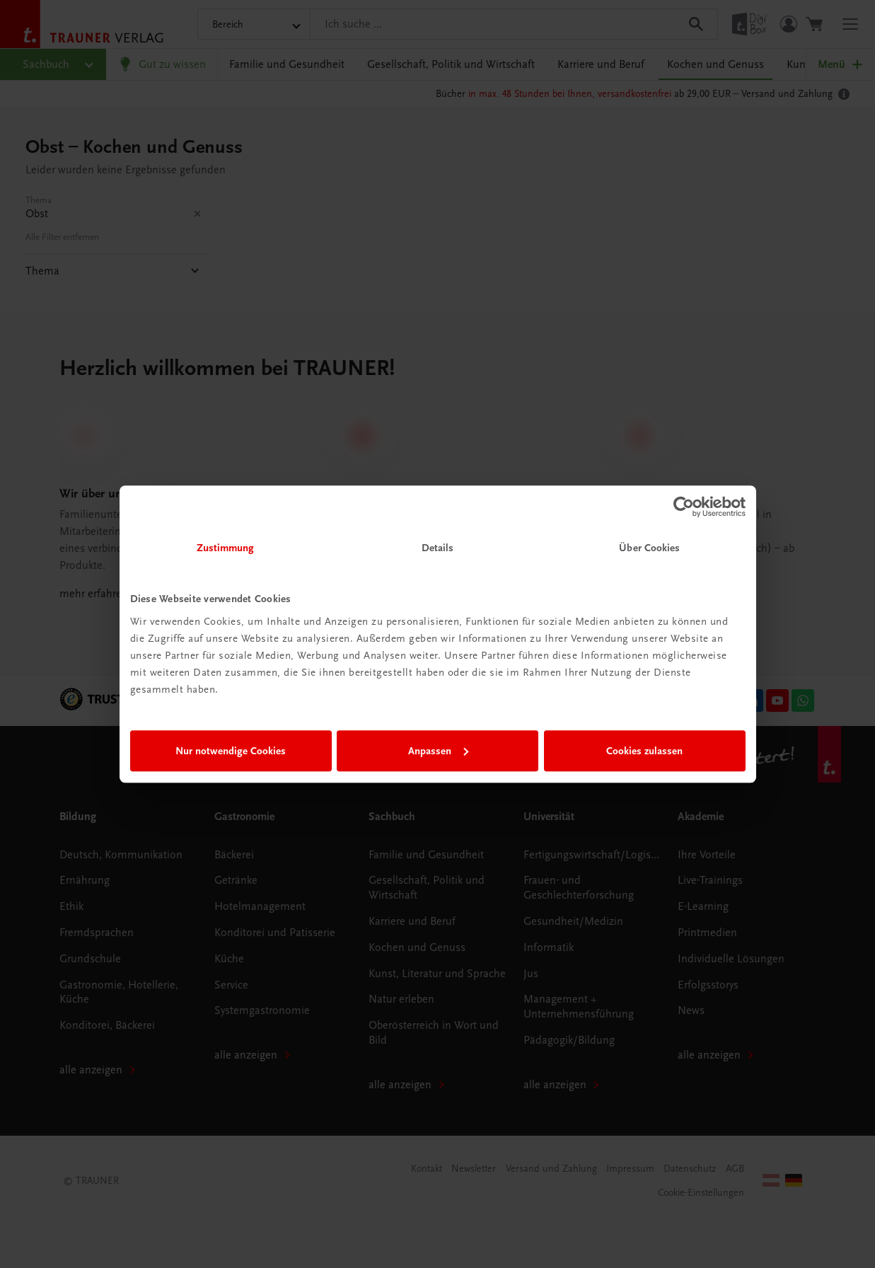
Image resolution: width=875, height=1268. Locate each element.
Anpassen (438, 750)
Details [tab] (438, 547)
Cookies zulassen (644, 750)
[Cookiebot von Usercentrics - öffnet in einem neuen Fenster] (684, 506)
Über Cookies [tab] (649, 547)
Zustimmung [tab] (226, 547)
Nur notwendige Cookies (230, 750)
